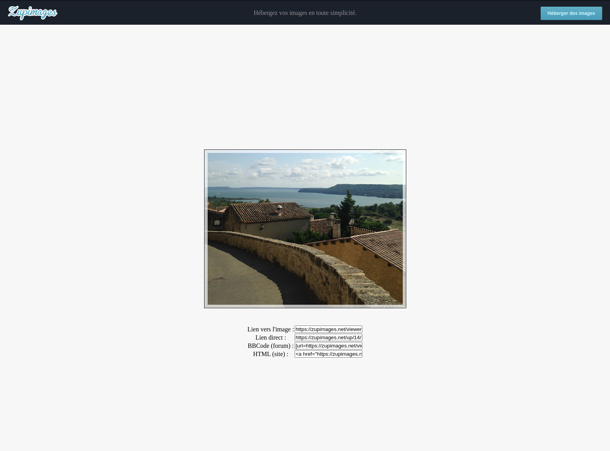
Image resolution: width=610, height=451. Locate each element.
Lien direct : (270, 337)
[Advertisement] (305, 87)
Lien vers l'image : (271, 329)
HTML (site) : (270, 354)
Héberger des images (571, 13)
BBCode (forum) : (270, 345)
